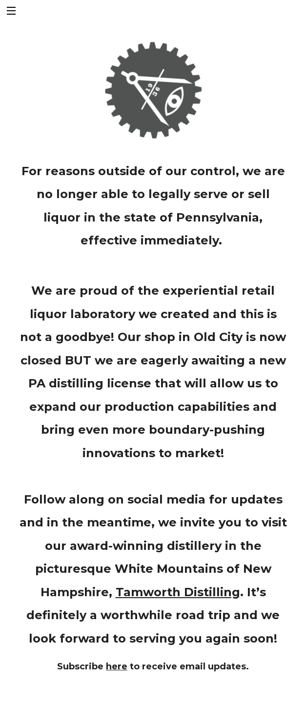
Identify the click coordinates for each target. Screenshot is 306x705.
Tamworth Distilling (178, 592)
